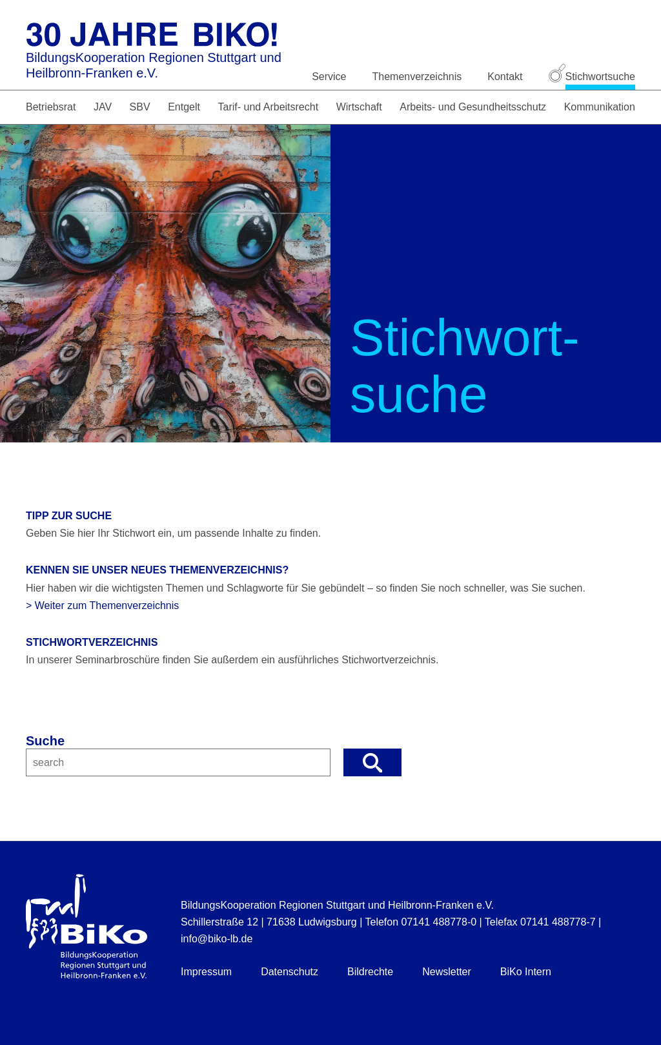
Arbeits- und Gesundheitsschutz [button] (473, 106)
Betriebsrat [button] (51, 106)
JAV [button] (103, 106)
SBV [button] (140, 106)
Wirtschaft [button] (359, 106)
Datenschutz (289, 971)
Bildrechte (370, 971)
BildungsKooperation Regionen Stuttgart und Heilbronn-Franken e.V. (153, 65)
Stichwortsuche (592, 76)
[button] (372, 762)
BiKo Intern (525, 971)
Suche (45, 741)
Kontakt (504, 76)
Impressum (206, 971)
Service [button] (329, 76)
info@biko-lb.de (216, 938)
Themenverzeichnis (417, 76)
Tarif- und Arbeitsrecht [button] (268, 106)
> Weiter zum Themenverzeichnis (102, 605)
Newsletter (446, 971)
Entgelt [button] (184, 106)
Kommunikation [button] (599, 106)
